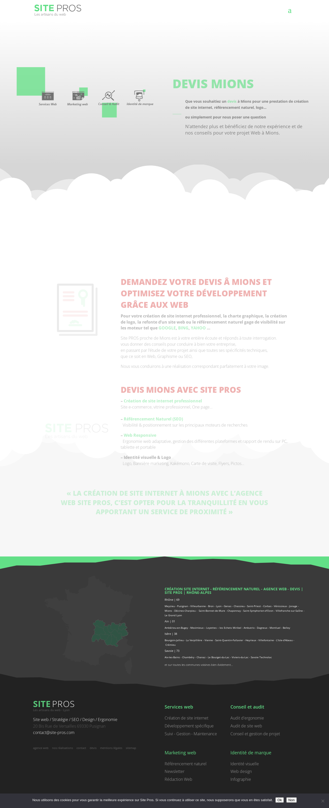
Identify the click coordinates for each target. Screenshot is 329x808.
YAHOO (198, 368)
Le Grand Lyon (173, 615)
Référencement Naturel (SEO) (153, 455)
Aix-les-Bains (172, 657)
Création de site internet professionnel (163, 437)
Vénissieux (280, 606)
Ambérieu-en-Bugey (177, 627)
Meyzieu (170, 606)
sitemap (131, 748)
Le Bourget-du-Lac (218, 657)
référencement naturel (236, 588)
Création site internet (187, 588)
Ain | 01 (170, 621)
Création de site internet (186, 718)
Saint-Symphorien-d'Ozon (258, 610)
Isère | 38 (171, 634)
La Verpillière (194, 640)
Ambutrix (249, 627)
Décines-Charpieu (185, 610)
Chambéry (188, 657)
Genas (227, 606)
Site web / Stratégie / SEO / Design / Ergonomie (75, 719)
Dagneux (262, 627)
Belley (286, 627)
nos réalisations (62, 748)
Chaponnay (234, 610)
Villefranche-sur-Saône (289, 610)
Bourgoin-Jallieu (174, 640)
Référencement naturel (186, 764)
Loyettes (211, 627)
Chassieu (239, 606)
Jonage (293, 606)
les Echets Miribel (230, 627)
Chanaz (201, 657)
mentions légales (111, 748)
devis (232, 108)
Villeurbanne (198, 606)
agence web (275, 588)
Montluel (275, 627)
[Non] (322, 800)
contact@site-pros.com (53, 732)
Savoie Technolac (261, 657)
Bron (211, 606)
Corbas (267, 606)
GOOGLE (167, 368)
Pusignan (182, 606)
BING (183, 368)
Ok (279, 800)
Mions (168, 610)
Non (291, 800)
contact (81, 748)
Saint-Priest (254, 606)
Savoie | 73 (172, 651)
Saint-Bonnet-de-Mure (212, 610)
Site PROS (173, 592)
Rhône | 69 (172, 599)
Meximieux (196, 627)
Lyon (219, 606)
